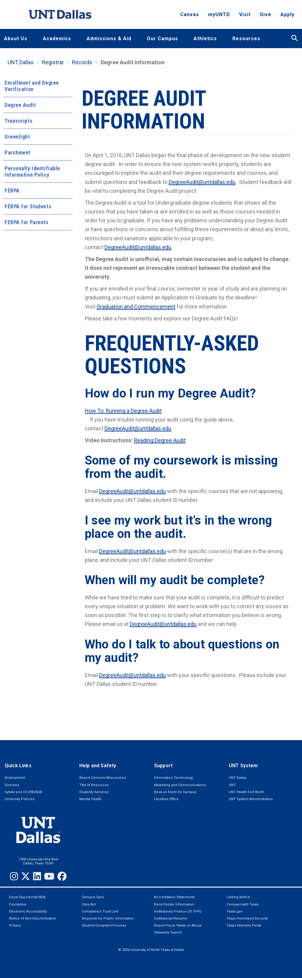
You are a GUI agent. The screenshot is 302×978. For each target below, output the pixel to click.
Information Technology (173, 778)
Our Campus (162, 38)
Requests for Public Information (108, 918)
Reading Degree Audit (160, 440)
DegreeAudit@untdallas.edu (202, 182)
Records (82, 62)
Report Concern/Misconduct (102, 778)
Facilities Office (166, 799)
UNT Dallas (21, 62)
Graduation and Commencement (136, 306)
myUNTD (219, 17)
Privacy (15, 925)
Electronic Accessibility (28, 911)
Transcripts (19, 121)
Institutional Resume (170, 918)
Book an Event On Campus (175, 792)
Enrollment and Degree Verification (32, 85)
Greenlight (17, 136)
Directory (12, 785)
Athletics (205, 38)
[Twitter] (25, 876)
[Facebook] (62, 876)
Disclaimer (18, 904)
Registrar (53, 62)
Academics (57, 38)
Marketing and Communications (180, 785)
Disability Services (93, 792)
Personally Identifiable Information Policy (32, 171)
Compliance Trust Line (100, 911)
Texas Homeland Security (247, 918)
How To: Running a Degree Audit (123, 411)
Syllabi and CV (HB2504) (23, 792)
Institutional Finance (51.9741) (178, 911)
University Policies (19, 799)
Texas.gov (234, 911)
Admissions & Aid (109, 38)
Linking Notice (238, 897)
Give (265, 17)
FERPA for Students (28, 206)
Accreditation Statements (174, 897)
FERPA (12, 190)
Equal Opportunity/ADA (27, 897)
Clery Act (89, 904)
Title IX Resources (94, 785)
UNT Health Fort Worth (246, 792)
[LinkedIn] (37, 876)
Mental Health (90, 799)
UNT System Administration (251, 799)
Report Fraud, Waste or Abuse (178, 925)
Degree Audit (20, 105)
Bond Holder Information (174, 904)
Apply (287, 17)
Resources (246, 38)
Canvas (189, 17)
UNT (232, 785)
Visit (245, 17)
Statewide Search (168, 932)
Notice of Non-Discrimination (32, 918)
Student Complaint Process (104, 925)
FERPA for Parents (27, 222)
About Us (15, 38)
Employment (15, 778)
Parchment (17, 152)
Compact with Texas (243, 904)
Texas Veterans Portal (244, 925)
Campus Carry (93, 897)
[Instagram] (14, 876)
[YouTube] (49, 876)
